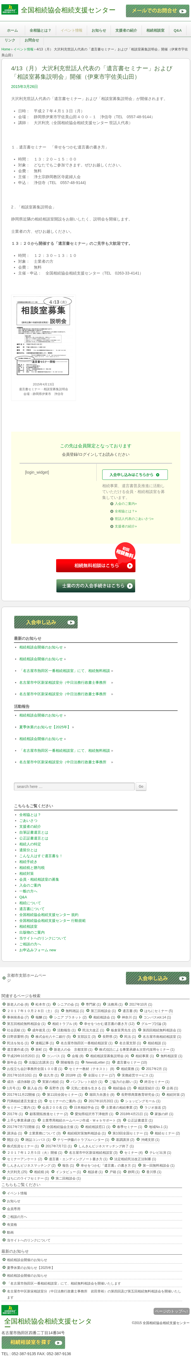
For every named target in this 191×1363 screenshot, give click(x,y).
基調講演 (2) (125, 1140)
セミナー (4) (133, 1153)
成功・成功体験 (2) (21, 1082)
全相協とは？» (126, 511)
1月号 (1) (14, 1088)
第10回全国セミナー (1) (130, 1133)
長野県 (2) (110, 1037)
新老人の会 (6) (18, 1004)
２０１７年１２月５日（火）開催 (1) (34, 1153)
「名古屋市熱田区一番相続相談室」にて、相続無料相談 (64, 671)
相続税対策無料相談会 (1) (86, 1133)
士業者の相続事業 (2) (122, 1108)
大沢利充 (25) (17, 1172)
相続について (30, 903)
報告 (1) (68, 1165)
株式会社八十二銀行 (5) (53, 1037)
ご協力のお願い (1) (123, 1082)
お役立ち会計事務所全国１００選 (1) (34, 1069)
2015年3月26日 (24, 86)
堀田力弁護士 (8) (101, 1095)
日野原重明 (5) (18, 1037)
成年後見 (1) (41, 1030)
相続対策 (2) (175, 1095)
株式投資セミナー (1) (23, 1146)
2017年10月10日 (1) (22, 1075)
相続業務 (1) (130, 1069)
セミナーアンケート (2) (24, 1159)
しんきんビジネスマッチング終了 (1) (106, 1146)
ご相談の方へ (30, 944)
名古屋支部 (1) (130, 1043)
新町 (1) (41, 1050)
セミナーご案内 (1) (21, 1108)
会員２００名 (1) (54, 1108)
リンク (9, 40)
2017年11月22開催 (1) (23, 1095)
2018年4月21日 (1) (134, 1114)
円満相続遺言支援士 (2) (24, 1101)
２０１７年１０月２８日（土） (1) (33, 1011)
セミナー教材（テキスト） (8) (91, 1069)
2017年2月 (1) (156, 1069)
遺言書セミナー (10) (132, 1062)
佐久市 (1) (51, 1075)
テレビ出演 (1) (160, 1153)
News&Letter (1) (98, 1062)
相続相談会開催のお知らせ (41, 647)
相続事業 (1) (144, 1056)
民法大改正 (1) (93, 1030)
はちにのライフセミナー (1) (28, 1178)
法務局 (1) (115, 1004)
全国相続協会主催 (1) (62, 1127)
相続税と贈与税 (32, 868)
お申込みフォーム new (37, 950)
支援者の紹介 (126, 30)
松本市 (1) (43, 1004)
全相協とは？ (40, 30)
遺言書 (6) (130, 1011)
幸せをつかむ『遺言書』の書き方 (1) (108, 1165)
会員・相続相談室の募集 (39, 879)
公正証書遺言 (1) (140, 1120)
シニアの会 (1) (68, 1004)
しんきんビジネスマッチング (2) (31, 1165)
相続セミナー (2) (167, 1133)
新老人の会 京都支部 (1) (73, 1050)
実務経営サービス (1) (138, 1075)
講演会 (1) (14, 1133)
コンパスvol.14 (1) (157, 1017)
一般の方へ (28, 891)
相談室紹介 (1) (149, 1088)
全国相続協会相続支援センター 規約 (48, 915)
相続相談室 (155, 30)
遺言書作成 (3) (18, 1050)
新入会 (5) (34, 1088)
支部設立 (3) (86, 1037)
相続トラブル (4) (64, 1024)
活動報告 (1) (66, 1030)
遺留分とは (28, 850)
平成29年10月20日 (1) (23, 1056)
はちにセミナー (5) (158, 1011)
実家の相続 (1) (53, 1082)
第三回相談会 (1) (103, 1011)
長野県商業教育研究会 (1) (140, 1095)
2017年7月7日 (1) (59, 1146)
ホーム (12, 30)
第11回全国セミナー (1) (64, 1095)
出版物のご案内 (32, 932)
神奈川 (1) (129, 1017)
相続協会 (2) (122, 1088)
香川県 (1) (153, 1172)
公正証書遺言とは (33, 838)
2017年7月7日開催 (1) (23, 1127)
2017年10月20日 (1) (103, 1101)
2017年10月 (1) (140, 1004)
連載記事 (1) (44, 1043)
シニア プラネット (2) (70, 1017)
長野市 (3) (56, 1088)
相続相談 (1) (157, 1043)
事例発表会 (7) (18, 1017)
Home (5, 49)
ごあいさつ (28, 820)
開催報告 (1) (70, 1062)
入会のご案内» (126, 504)
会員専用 (13, 1209)
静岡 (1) (134, 1172)
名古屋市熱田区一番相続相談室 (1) (87, 1043)
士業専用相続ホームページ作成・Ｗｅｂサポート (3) (81, 1120)
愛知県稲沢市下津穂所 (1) (94, 1114)
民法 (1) (130, 1037)
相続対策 (26, 873)
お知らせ (99, 30)
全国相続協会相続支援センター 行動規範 (52, 920)
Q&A (178, 30)
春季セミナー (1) (129, 1127)
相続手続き (28, 862)
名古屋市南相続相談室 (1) (162, 1037)
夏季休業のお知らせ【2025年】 (45, 727)
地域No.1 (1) (158, 1127)
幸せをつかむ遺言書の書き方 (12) (109, 1024)
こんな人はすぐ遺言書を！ (41, 856)
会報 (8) (77, 1056)
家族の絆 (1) (164, 1114)
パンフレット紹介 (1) (86, 1082)
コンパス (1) (56, 1056)
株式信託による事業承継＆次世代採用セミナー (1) (137, 1050)
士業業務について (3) (45, 1133)
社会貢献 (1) (16, 1030)
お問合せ (32, 40)
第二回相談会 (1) (68, 1178)
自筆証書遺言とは (33, 832)
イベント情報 (71, 30)
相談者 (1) (95, 1172)
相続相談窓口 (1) (97, 1127)
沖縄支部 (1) (150, 1140)
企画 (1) (172, 1088)
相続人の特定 (30, 844)
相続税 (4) (41, 1172)
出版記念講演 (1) (41, 1062)
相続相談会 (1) (104, 1017)
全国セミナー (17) (101, 1075)
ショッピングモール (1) (142, 1101)
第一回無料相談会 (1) (159, 1165)
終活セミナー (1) (156, 1082)
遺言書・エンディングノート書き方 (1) (78, 1159)
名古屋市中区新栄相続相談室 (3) (93, 1153)
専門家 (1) (93, 1004)
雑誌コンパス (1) (38, 1140)
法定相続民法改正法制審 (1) (135, 1159)
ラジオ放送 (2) (155, 1108)
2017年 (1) (15, 1114)
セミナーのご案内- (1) (65, 1101)
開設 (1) (13, 1140)
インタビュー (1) (68, 1172)
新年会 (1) (14, 1062)
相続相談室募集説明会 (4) (109, 1056)
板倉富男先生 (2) (123, 1030)
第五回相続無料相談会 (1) (26, 1024)
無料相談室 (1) (171, 1056)
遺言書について (32, 909)
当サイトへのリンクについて (42, 938)
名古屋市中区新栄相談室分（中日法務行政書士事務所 (64, 682)
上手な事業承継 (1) (21, 1120)
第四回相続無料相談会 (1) (162, 1030)
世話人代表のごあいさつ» (134, 519)
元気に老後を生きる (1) (88, 1088)
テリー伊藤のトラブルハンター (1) (83, 1140)
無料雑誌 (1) (75, 1011)
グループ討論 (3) (153, 1024)
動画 (10, 1232)
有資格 (12, 1225)
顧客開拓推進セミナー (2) (49, 1114)
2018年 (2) (73, 1075)
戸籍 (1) (115, 1172)
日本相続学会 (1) (86, 1108)
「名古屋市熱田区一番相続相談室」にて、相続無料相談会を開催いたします (64, 1283)
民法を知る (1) (18, 1043)
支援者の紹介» (126, 526)
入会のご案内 (30, 885)
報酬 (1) (41, 1017)
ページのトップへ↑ (171, 1311)
